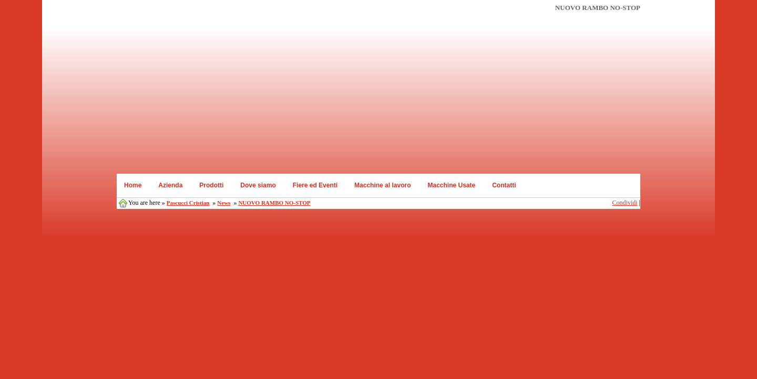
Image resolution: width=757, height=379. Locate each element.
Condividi (625, 202)
